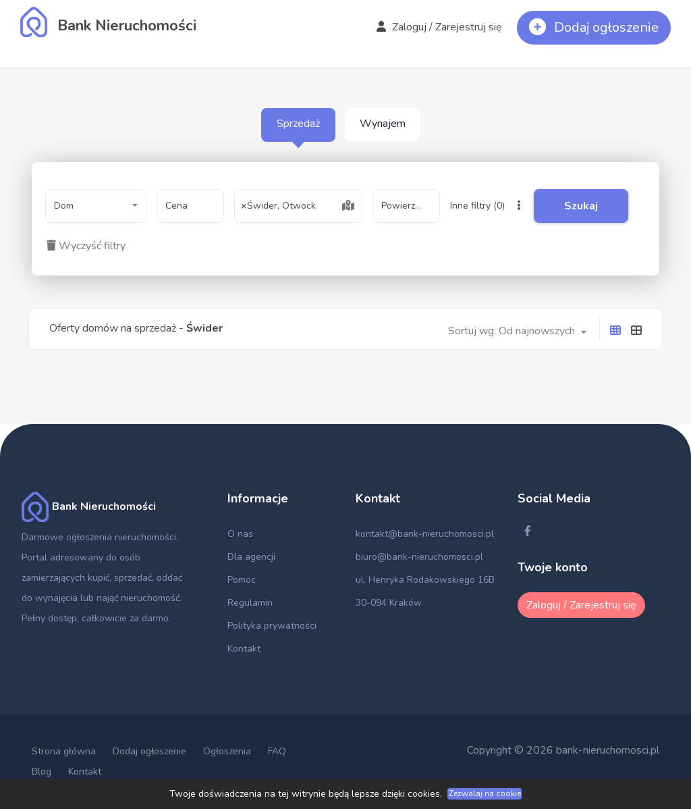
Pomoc (241, 579)
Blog (41, 771)
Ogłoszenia (227, 751)
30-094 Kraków (389, 602)
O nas (240, 533)
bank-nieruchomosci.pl (607, 750)
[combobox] (95, 206)
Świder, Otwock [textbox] (279, 206)
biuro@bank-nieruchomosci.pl (419, 556)
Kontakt (243, 648)
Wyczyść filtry (86, 245)
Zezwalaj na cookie (485, 793)
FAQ (277, 751)
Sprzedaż (298, 123)
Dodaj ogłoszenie (149, 751)
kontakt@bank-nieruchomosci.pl (425, 533)
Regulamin (250, 602)
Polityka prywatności (271, 625)
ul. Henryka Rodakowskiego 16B (425, 579)
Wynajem (383, 123)
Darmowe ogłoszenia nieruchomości (99, 537)
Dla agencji (251, 556)
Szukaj (581, 206)
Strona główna (64, 751)
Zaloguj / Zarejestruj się (439, 27)
